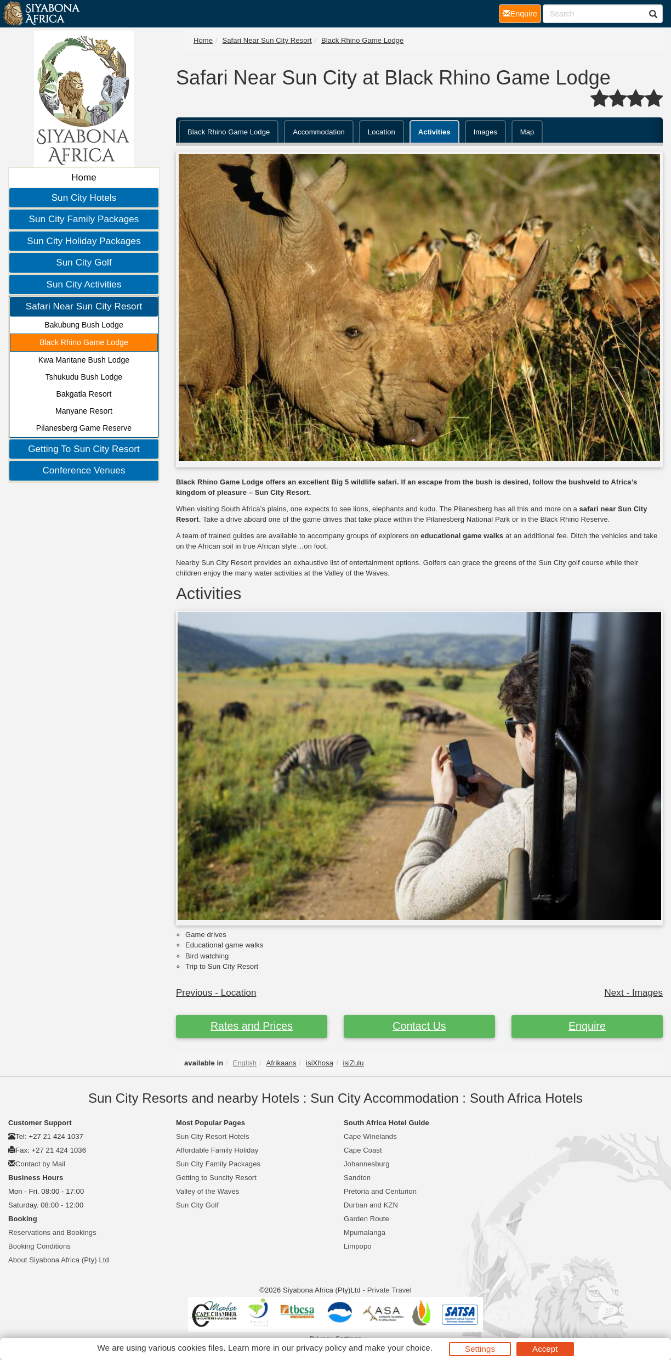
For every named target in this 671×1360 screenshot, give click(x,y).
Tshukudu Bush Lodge (84, 377)
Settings (480, 1348)
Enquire (587, 1026)
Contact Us (419, 1026)
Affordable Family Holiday (217, 1150)
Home (83, 177)
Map (527, 132)
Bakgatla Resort (83, 394)
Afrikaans (281, 1063)
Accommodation (319, 132)
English (245, 1063)
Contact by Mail (40, 1164)
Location (381, 132)
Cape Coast (363, 1150)
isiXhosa (319, 1063)
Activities (434, 132)
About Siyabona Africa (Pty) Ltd (58, 1260)
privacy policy (321, 1347)
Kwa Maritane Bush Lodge (84, 359)
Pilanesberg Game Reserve (84, 428)
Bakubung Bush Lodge (83, 324)
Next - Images (634, 992)
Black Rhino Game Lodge (83, 342)
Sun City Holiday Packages (84, 241)
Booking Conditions (39, 1246)
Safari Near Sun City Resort (84, 306)
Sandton (357, 1177)
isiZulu (353, 1063)
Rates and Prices (252, 1026)
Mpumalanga (364, 1232)
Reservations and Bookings (52, 1232)
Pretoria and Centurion (380, 1191)
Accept (545, 1348)
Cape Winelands (370, 1136)
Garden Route (366, 1219)
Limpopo (358, 1246)
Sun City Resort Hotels (212, 1136)
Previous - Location (216, 992)
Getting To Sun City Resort (84, 449)
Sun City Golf (83, 262)
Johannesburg (367, 1164)
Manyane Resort (83, 411)
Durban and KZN (371, 1205)
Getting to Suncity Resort (216, 1177)
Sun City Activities (83, 284)
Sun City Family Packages (84, 219)
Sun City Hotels (84, 198)
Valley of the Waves (207, 1191)
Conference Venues (83, 470)
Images (485, 132)
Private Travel (389, 1290)
